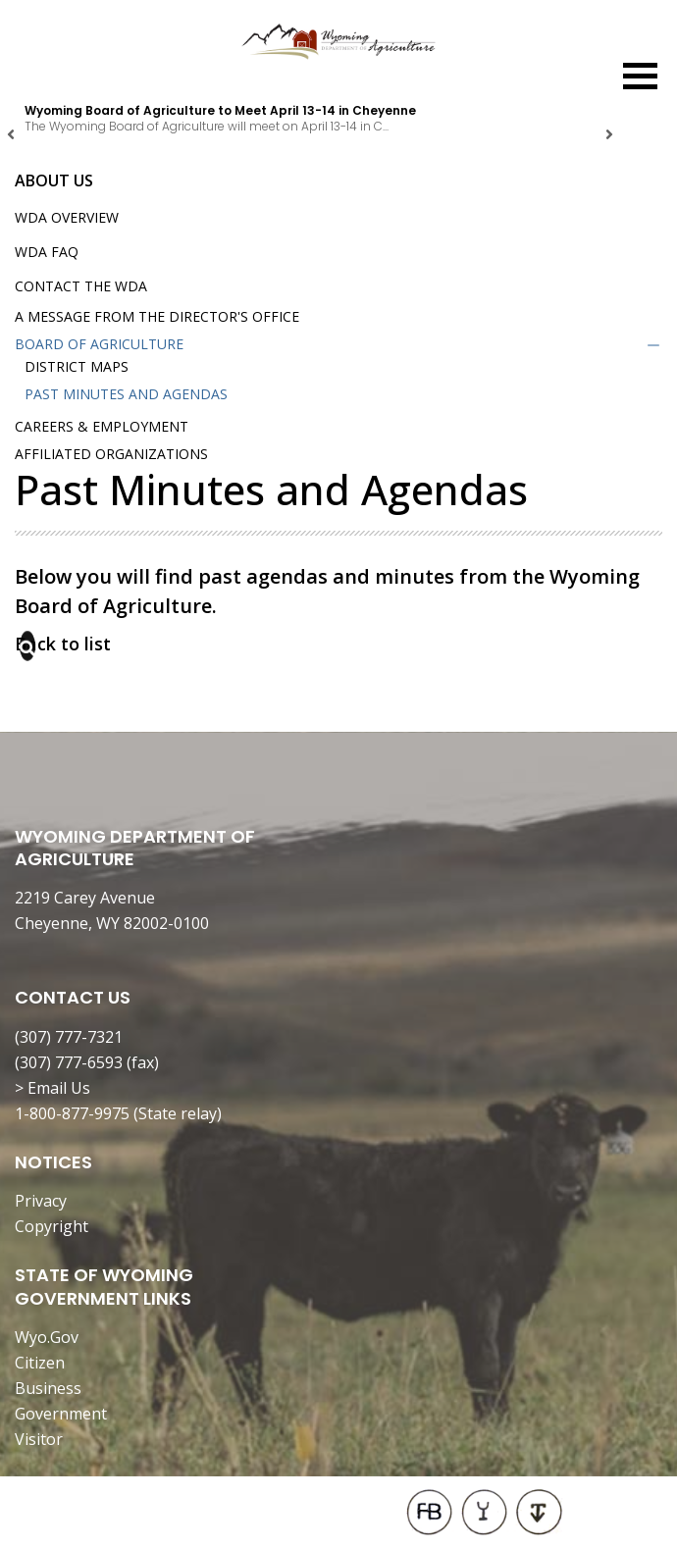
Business (48, 1388)
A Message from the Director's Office (157, 316)
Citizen (40, 1362)
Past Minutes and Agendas (126, 394)
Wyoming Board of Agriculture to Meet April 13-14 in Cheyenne (220, 110)
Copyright (51, 1226)
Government (61, 1413)
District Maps (77, 366)
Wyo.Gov (46, 1337)
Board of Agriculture (99, 344)
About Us (54, 180)
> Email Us (52, 1088)
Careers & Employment (101, 426)
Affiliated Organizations (111, 453)
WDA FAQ (46, 251)
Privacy (41, 1201)
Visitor (39, 1439)
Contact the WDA (81, 286)
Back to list (63, 643)
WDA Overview (67, 217)
